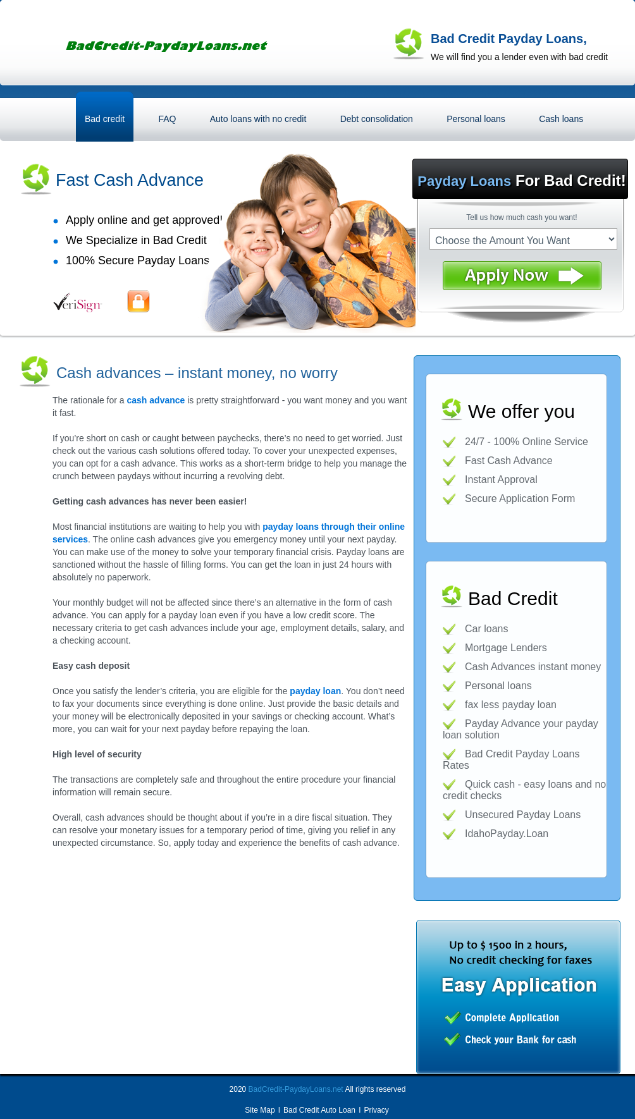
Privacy (376, 1110)
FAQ (167, 119)
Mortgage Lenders (506, 647)
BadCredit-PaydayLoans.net (296, 1089)
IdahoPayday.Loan (506, 833)
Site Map (259, 1110)
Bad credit (105, 119)
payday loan (315, 691)
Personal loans (476, 119)
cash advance (156, 400)
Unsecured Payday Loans (523, 814)
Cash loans (561, 119)
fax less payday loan (511, 704)
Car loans (486, 628)
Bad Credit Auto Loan (319, 1110)
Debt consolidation (376, 119)
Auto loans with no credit (258, 119)
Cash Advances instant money (533, 666)
